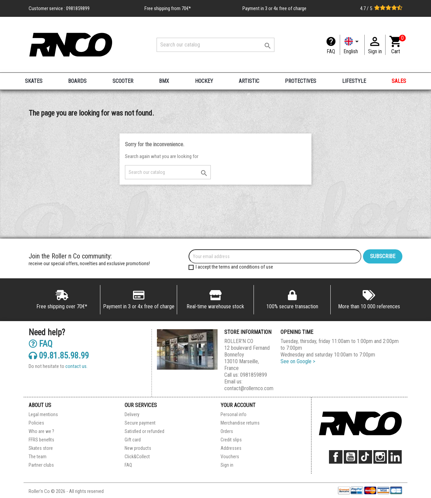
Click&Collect (137, 456)
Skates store (41, 448)
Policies (36, 423)
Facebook (335, 457)
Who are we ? (41, 431)
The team (37, 456)
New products (138, 448)
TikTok (365, 457)
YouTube (350, 457)
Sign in (227, 465)
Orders (227, 431)
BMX (164, 81)
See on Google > (297, 361)
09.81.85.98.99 (59, 355)
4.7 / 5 (381, 8)
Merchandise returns (240, 423)
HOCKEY (204, 81)
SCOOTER (122, 81)
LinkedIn (395, 457)
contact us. (76, 366)
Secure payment (140, 423)
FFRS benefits (41, 439)
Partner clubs (41, 465)
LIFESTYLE (354, 81)
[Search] (215, 45)
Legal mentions (43, 414)
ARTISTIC (249, 81)
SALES (399, 81)
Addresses (231, 448)
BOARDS (77, 81)
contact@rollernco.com (248, 388)
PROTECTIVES (300, 81)
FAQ (331, 51)
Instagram (380, 457)
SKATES (33, 81)
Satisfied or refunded (144, 431)
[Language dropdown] (352, 45)
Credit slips (231, 439)
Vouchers (230, 456)
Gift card (133, 439)
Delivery (132, 414)
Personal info (233, 414)
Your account (238, 405)
